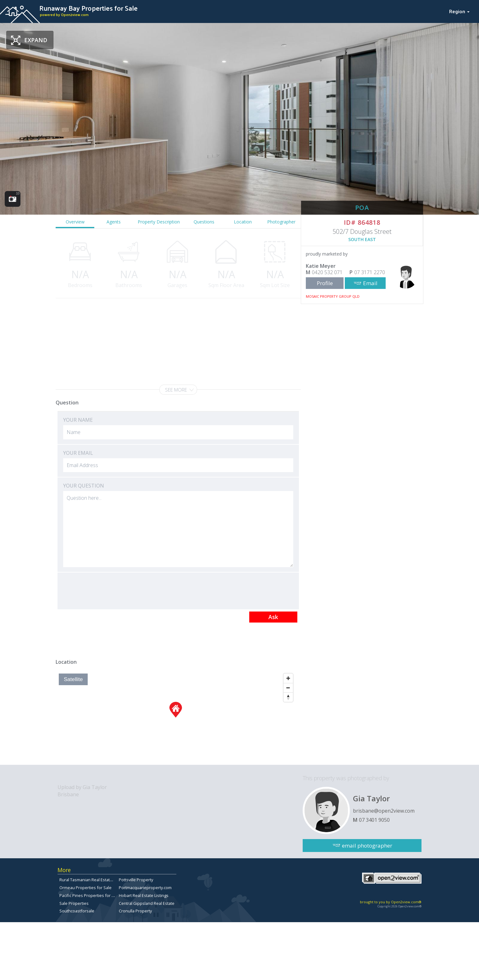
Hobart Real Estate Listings (143, 895)
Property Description (159, 222)
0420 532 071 (327, 272)
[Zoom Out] (288, 687)
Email (370, 283)
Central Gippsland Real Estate (146, 903)
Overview (75, 222)
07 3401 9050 (374, 819)
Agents (114, 222)
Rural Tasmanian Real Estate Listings (93, 880)
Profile (325, 283)
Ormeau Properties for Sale (85, 887)
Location (243, 222)
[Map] (176, 717)
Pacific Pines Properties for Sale (89, 895)
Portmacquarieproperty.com (145, 887)
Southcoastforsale (76, 911)
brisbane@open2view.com (384, 810)
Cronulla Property (135, 911)
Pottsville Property (136, 880)
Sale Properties (74, 903)
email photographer (367, 845)
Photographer (281, 222)
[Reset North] (288, 697)
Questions (204, 222)
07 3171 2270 (369, 272)
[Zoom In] (288, 678)
